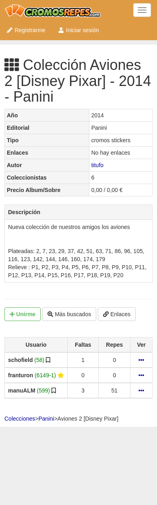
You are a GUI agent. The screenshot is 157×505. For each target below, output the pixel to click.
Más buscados (69, 314)
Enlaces (116, 314)
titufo (97, 165)
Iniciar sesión (78, 30)
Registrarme (25, 30)
